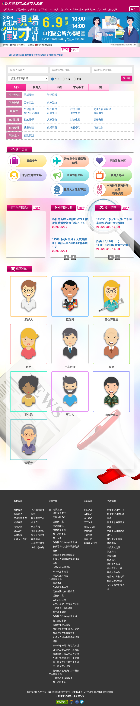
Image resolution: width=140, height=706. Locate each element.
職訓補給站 (58, 526)
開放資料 (111, 551)
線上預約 (88, 518)
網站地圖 (112, 9)
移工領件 (43, 9)
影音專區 (88, 531)
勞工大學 (57, 538)
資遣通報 (57, 583)
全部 (57, 79)
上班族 (58, 87)
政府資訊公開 (113, 547)
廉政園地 (111, 543)
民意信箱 (42, 692)
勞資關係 (18, 514)
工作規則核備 (59, 600)
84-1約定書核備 (60, 571)
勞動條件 (18, 510)
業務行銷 (29, 109)
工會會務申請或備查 (62, 678)
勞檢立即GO (59, 517)
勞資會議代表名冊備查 (64, 591)
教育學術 (75, 127)
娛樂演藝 (52, 127)
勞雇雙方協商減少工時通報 (66, 670)
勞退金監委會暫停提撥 (64, 633)
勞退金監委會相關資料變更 (66, 629)
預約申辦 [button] (78, 9)
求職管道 (32, 9)
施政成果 (111, 560)
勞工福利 (18, 531)
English (99, 692)
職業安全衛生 (37, 531)
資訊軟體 (52, 94)
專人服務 (54, 9)
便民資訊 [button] (90, 9)
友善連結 (35, 539)
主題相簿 (88, 535)
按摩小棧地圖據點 (61, 567)
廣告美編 (98, 119)
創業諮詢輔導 (37, 543)
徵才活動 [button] (66, 9)
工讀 (99, 87)
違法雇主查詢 (59, 513)
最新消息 (88, 510)
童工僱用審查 (59, 612)
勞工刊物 (88, 522)
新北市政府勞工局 (116, 510)
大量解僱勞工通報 (61, 625)
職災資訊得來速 (60, 576)
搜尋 (126, 78)
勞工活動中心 (59, 534)
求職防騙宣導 (37, 547)
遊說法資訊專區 (114, 581)
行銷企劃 (98, 127)
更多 (37, 207)
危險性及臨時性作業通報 (65, 542)
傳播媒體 (29, 127)
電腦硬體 (29, 94)
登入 (134, 9)
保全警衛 (75, 113)
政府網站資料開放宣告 (59, 692)
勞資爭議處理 (20, 518)
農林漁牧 (52, 102)
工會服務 (18, 535)
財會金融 (75, 119)
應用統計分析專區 (116, 576)
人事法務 (52, 119)
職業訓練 (18, 526)
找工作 (65, 49)
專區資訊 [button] (8, 9)
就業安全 (35, 522)
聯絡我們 (111, 556)
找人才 (75, 49)
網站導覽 (108, 692)
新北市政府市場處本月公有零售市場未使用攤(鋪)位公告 (36, 55)
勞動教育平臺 (59, 530)
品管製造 (29, 102)
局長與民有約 (113, 572)
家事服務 (98, 113)
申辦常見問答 (90, 543)
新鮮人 (37, 87)
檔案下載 (88, 539)
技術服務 (75, 109)
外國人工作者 (20, 539)
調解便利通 (58, 521)
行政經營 (29, 119)
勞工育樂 (35, 526)
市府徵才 (78, 87)
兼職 (79, 79)
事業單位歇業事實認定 (64, 555)
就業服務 (18, 522)
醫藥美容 (52, 113)
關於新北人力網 (114, 568)
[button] (2, 29)
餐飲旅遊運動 (31, 113)
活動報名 (88, 514)
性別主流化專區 (114, 539)
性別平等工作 (37, 518)
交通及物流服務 (102, 109)
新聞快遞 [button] (20, 9)
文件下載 (101, 9)
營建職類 (29, 135)
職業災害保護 (37, 535)
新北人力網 (89, 526)
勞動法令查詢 (113, 564)
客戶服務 (52, 109)
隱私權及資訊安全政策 (83, 692)
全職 (68, 79)
